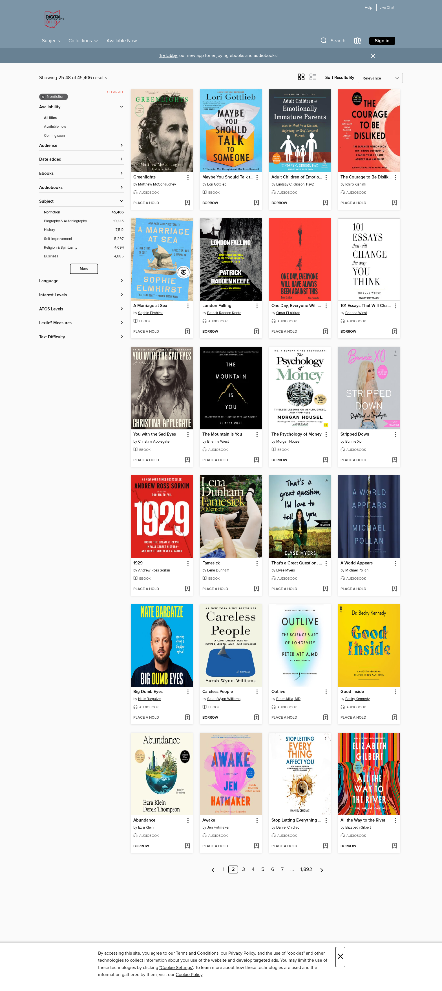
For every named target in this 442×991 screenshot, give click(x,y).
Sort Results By (339, 77)
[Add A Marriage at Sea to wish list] (187, 332)
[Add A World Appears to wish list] (394, 589)
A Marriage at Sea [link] (150, 305)
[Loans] (358, 41)
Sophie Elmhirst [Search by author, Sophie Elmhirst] (150, 313)
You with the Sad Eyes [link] (154, 434)
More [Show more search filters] (84, 268)
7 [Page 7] (282, 869)
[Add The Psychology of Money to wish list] (325, 460)
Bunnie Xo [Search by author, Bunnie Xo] (353, 441)
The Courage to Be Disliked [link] (366, 177)
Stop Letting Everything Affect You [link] (297, 820)
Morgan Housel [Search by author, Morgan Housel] (288, 441)
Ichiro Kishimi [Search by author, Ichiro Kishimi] (355, 184)
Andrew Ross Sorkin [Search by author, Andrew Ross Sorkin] (154, 570)
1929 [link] (138, 563)
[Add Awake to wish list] (256, 846)
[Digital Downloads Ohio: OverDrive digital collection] (53, 19)
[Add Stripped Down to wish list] (394, 460)
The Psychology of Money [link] (296, 434)
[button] (332, 41)
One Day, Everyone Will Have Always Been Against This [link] (297, 305)
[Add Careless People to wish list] (256, 717)
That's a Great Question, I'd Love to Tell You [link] (297, 563)
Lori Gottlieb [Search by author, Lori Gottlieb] (216, 184)
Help (368, 8)
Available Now (122, 41)
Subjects (51, 41)
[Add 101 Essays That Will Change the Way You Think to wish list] (394, 332)
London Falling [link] (216, 305)
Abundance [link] (144, 820)
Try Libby (168, 56)
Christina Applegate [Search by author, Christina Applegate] (153, 441)
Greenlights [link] (144, 177)
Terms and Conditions (197, 953)
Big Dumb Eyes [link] (148, 691)
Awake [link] (208, 820)
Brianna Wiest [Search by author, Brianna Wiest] (356, 313)
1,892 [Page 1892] (306, 869)
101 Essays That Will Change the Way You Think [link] (366, 305)
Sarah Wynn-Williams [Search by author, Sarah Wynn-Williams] (223, 699)
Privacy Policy (241, 953)
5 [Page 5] (262, 869)
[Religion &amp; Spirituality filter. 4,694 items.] (84, 248)
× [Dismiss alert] (373, 55)
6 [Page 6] (272, 869)
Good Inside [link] (352, 691)
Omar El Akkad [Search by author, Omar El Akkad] (288, 313)
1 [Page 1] (223, 869)
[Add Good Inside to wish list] (394, 717)
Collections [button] (83, 41)
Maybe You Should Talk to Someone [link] (228, 177)
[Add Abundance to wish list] (187, 846)
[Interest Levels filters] (81, 295)
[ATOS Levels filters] (81, 309)
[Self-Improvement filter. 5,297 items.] (84, 239)
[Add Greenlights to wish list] (187, 203)
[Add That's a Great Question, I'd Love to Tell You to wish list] (325, 589)
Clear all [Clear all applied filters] (115, 92)
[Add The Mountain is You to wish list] (256, 460)
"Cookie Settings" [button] (176, 967)
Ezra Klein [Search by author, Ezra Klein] (146, 827)
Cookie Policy (189, 974)
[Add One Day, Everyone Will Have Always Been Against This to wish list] (325, 332)
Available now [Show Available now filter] (55, 126)
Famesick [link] (211, 563)
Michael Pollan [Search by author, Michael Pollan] (356, 570)
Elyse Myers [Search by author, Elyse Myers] (285, 570)
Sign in (382, 41)
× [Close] (340, 957)
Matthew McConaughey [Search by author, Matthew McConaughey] (157, 184)
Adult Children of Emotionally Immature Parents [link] (297, 177)
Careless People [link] (217, 691)
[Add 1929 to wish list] (187, 589)
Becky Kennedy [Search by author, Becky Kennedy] (357, 699)
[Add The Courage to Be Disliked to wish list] (394, 203)
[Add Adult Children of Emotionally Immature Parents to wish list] (325, 203)
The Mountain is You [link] (222, 434)
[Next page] (321, 869)
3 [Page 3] (243, 869)
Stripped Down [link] (355, 434)
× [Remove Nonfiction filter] (43, 97)
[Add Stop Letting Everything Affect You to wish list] (325, 846)
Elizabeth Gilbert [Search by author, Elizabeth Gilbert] (358, 827)
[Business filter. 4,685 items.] (84, 256)
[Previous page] (213, 869)
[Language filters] (81, 281)
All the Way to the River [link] (363, 820)
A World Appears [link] (357, 563)
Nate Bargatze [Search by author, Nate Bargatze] (149, 699)
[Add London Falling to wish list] (256, 332)
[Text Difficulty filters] (81, 337)
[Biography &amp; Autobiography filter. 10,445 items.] (84, 221)
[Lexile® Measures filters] (81, 323)
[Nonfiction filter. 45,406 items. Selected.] (84, 212)
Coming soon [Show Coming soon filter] (54, 135)
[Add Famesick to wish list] (256, 589)
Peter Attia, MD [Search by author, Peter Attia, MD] (288, 699)
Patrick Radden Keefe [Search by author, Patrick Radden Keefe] (224, 313)
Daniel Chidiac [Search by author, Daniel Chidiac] (287, 827)
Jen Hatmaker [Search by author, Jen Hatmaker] (218, 827)
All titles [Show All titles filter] (50, 118)
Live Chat (386, 8)
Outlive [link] (278, 691)
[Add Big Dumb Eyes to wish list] (187, 717)
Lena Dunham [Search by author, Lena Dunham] (218, 570)
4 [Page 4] (253, 869)
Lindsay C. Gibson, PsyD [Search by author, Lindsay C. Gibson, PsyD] (295, 184)
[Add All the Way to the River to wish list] (394, 846)
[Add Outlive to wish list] (325, 717)
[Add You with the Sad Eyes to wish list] (187, 460)
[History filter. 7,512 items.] (84, 230)
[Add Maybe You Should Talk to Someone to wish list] (256, 203)
